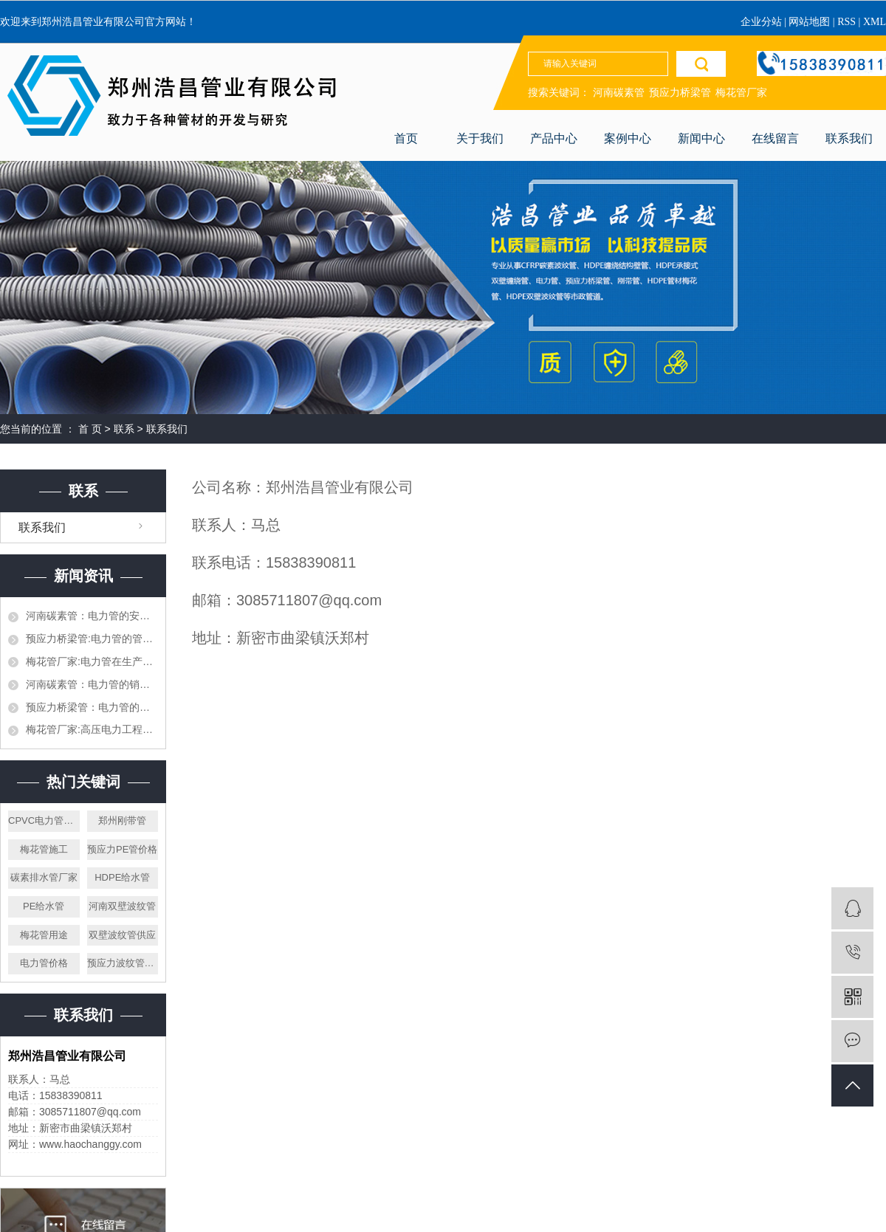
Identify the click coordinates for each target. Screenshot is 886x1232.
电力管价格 (44, 962)
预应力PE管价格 (122, 849)
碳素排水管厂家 (44, 877)
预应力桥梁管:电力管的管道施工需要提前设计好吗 (92, 638)
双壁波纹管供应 (122, 934)
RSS (846, 21)
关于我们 (480, 138)
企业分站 (761, 21)
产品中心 (553, 138)
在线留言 (775, 138)
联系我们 (849, 138)
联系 (124, 429)
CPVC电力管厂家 (44, 820)
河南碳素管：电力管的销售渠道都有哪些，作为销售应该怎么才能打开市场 (92, 684)
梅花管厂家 (741, 92)
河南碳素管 (619, 92)
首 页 (90, 429)
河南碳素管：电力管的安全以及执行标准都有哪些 (92, 616)
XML (874, 21)
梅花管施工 (44, 849)
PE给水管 (43, 906)
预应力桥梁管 (680, 92)
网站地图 (811, 21)
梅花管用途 (44, 934)
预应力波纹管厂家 (123, 962)
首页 (406, 138)
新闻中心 (701, 138)
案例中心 (627, 138)
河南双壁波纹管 (122, 906)
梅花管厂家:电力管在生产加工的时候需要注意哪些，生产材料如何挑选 (92, 661)
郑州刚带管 (122, 820)
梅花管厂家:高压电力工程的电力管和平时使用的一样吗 (92, 729)
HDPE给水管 (122, 877)
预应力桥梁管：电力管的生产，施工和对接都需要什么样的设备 (92, 707)
